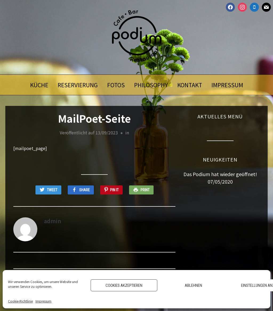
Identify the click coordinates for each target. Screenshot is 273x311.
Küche (39, 85)
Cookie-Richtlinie (20, 301)
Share (84, 190)
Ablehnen (193, 285)
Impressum (43, 301)
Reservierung (78, 85)
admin (52, 221)
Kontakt (189, 85)
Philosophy (151, 85)
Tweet (52, 190)
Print (145, 190)
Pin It (114, 190)
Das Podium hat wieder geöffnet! (220, 174)
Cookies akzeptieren (124, 285)
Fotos (116, 85)
